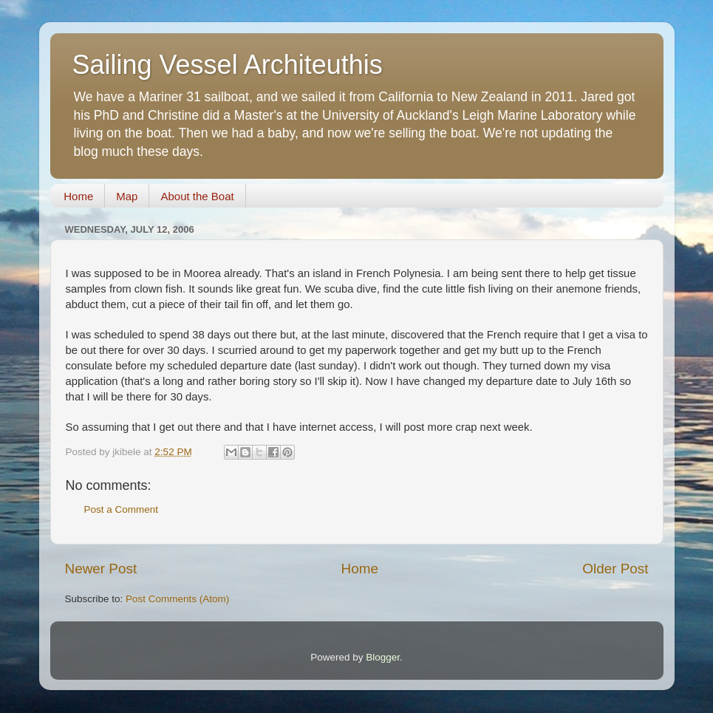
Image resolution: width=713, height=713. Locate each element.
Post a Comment (121, 509)
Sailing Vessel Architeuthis (227, 65)
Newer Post (101, 568)
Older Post (615, 568)
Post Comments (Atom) (177, 598)
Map (126, 196)
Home (78, 196)
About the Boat (196, 196)
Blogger (383, 657)
